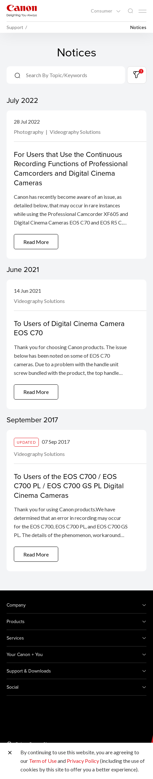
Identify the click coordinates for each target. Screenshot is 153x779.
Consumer (102, 11)
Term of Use (43, 761)
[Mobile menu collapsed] (142, 11)
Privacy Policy (83, 761)
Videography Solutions (75, 132)
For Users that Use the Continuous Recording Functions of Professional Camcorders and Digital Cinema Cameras (71, 168)
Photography (29, 132)
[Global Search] (130, 11)
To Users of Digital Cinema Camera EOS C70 (69, 328)
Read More (36, 242)
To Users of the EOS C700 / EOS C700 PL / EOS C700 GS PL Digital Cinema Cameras (69, 485)
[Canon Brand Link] (22, 11)
